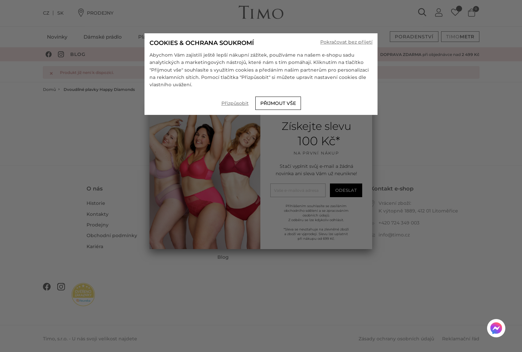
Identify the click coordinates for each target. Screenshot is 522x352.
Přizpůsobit (235, 103)
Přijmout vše (278, 103)
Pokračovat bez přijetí (346, 42)
